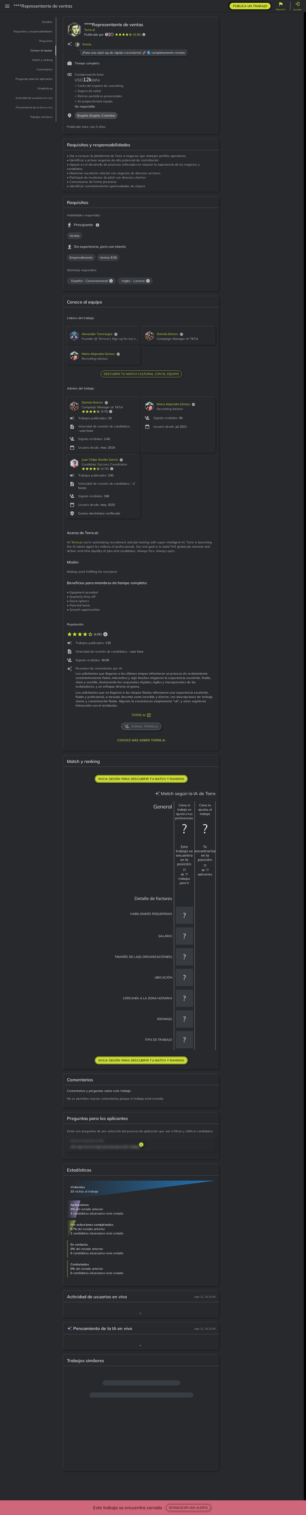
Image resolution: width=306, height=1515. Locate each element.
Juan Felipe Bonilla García (100, 460)
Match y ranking (36, 66)
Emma (86, 44)
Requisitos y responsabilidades (33, 34)
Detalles (44, 22)
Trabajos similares (33, 141)
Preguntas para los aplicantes (33, 88)
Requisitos (41, 47)
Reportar (280, 9)
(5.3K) (137, 34)
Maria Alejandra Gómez (98, 354)
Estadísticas (40, 100)
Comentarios (39, 75)
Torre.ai (89, 30)
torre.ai (141, 715)
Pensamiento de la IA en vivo (27, 128)
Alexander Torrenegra (97, 334)
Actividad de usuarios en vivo (27, 113)
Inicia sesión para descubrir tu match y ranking (141, 779)
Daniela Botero (167, 334)
